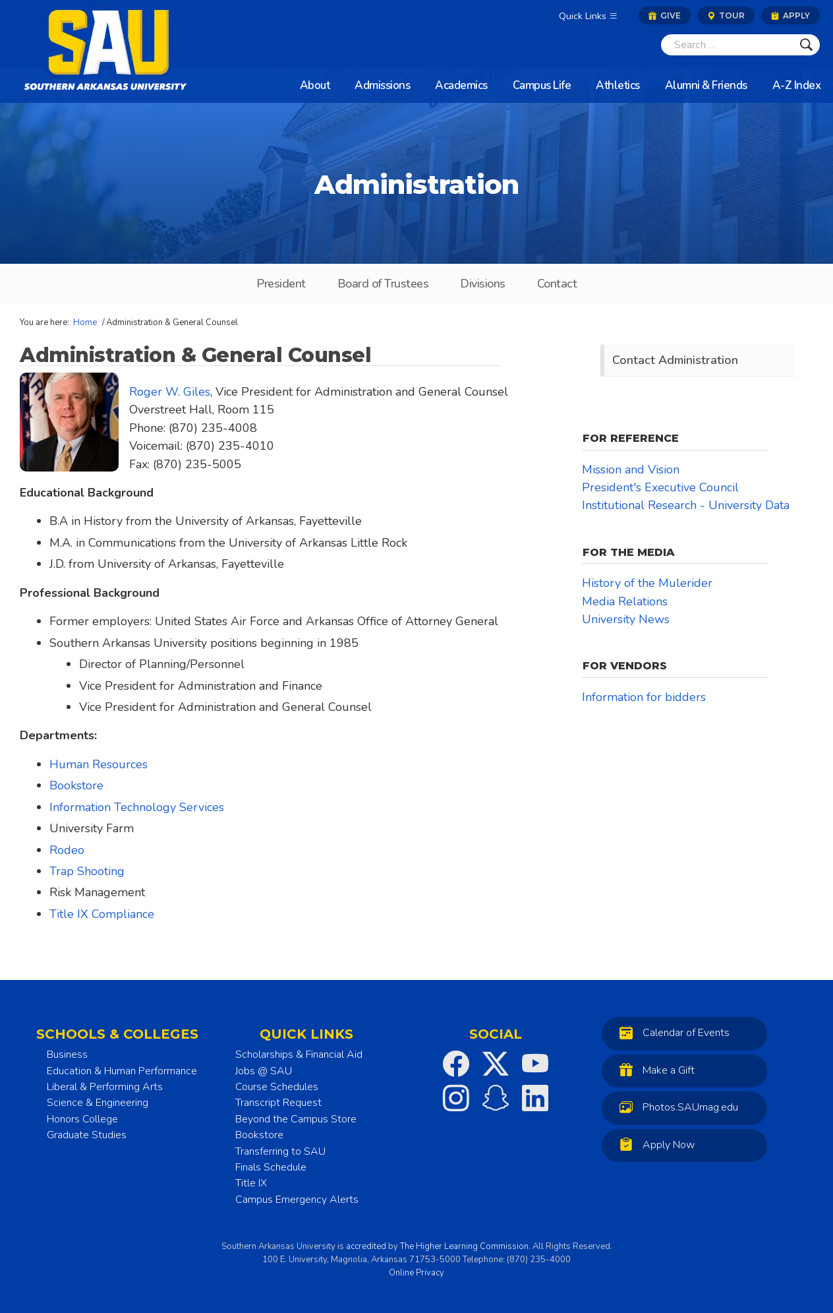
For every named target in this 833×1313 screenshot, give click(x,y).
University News (626, 619)
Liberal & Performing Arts (105, 1087)
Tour (726, 15)
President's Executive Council (660, 487)
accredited (366, 1246)
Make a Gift (654, 1070)
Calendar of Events (671, 1032)
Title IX (251, 1183)
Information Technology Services (136, 807)
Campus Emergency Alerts (297, 1199)
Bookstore (76, 785)
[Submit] (806, 45)
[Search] (727, 44)
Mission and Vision (630, 469)
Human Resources (98, 764)
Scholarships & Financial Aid (298, 1054)
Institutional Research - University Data (686, 505)
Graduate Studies (87, 1135)
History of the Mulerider (647, 583)
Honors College (82, 1119)
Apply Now (654, 1144)
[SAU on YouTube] (535, 1064)
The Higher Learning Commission (464, 1246)
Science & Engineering (97, 1102)
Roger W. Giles (169, 392)
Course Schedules (276, 1087)
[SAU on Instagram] (456, 1098)
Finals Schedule (270, 1167)
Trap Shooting (87, 871)
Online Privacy (416, 1273)
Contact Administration (675, 360)
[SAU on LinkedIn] (535, 1098)
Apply (790, 15)
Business (67, 1054)
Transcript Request (278, 1102)
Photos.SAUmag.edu (675, 1106)
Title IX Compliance (101, 914)
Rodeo (66, 850)
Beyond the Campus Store (296, 1119)
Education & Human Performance (122, 1071)
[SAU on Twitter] (495, 1064)
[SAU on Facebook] (456, 1064)
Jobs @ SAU (263, 1071)
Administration (416, 184)
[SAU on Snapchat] (495, 1098)
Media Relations (625, 601)
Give (664, 15)
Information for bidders (644, 697)
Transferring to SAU (280, 1151)
